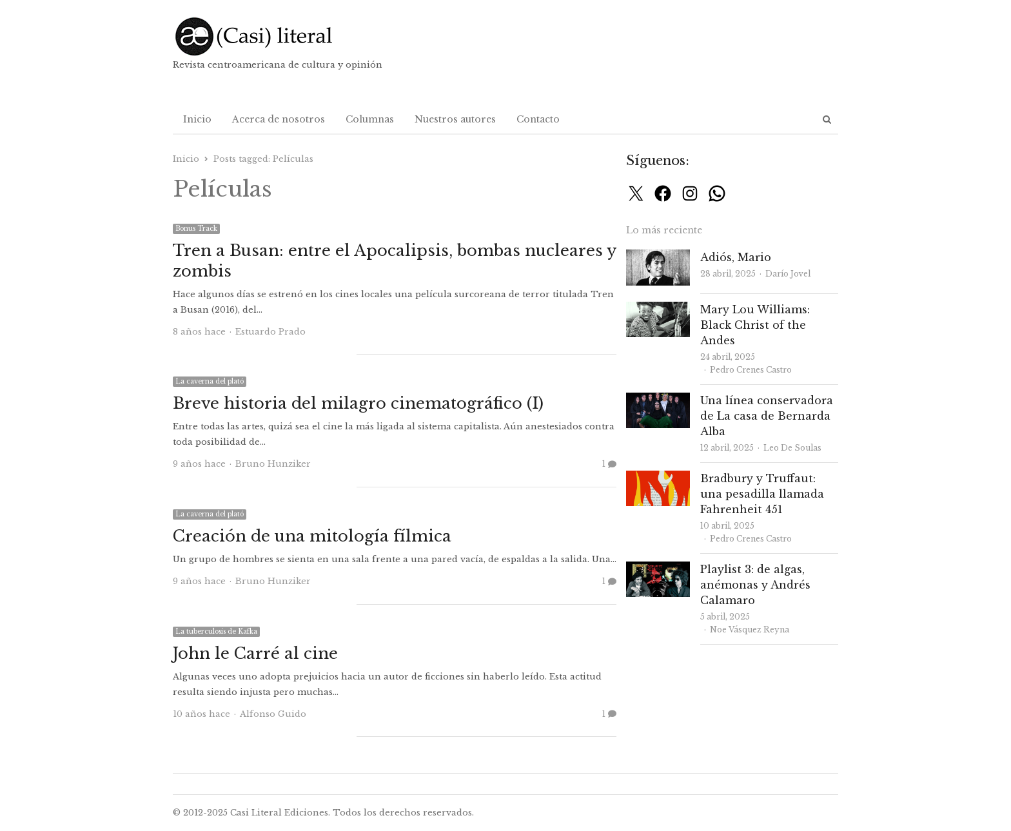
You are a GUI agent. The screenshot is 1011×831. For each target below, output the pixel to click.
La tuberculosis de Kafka (216, 631)
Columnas (370, 119)
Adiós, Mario (735, 257)
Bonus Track (196, 228)
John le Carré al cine (255, 653)
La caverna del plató (209, 381)
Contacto (538, 119)
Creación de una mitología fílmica (312, 536)
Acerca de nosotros (278, 119)
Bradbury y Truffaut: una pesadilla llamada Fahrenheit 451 (762, 494)
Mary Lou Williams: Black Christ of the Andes (755, 325)
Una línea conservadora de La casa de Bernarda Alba (766, 416)
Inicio (197, 119)
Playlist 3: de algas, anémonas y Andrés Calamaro (755, 585)
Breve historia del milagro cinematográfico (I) (358, 403)
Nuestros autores (455, 119)
